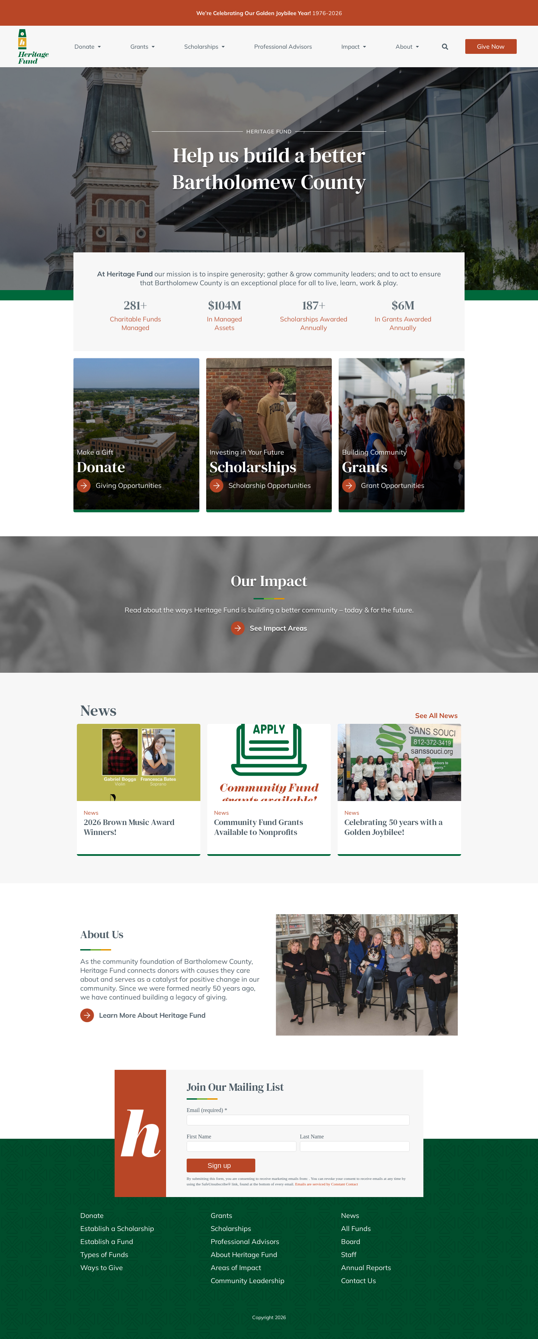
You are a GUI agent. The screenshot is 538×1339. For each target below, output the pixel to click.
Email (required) (207, 1110)
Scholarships (204, 46)
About (407, 46)
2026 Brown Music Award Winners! (129, 827)
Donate (87, 46)
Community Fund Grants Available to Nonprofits (258, 827)
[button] (445, 46)
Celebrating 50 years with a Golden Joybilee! (393, 827)
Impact (353, 46)
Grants (142, 46)
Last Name (312, 1136)
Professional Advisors (283, 46)
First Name (199, 1136)
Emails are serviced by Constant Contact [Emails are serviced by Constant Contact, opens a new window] (326, 1184)
